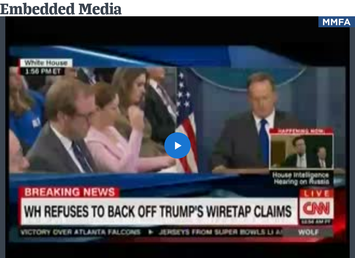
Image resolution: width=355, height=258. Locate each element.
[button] (177, 145)
